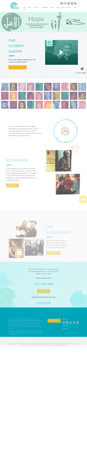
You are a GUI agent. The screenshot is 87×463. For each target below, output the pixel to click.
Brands (37, 7)
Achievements (45, 7)
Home (24, 7)
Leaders (52, 7)
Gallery (69, 7)
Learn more (9, 185)
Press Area (54, 326)
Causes (57, 7)
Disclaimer (65, 332)
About (30, 7)
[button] (36, 30)
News (75, 7)
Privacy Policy (65, 329)
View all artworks (17, 67)
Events (63, 7)
